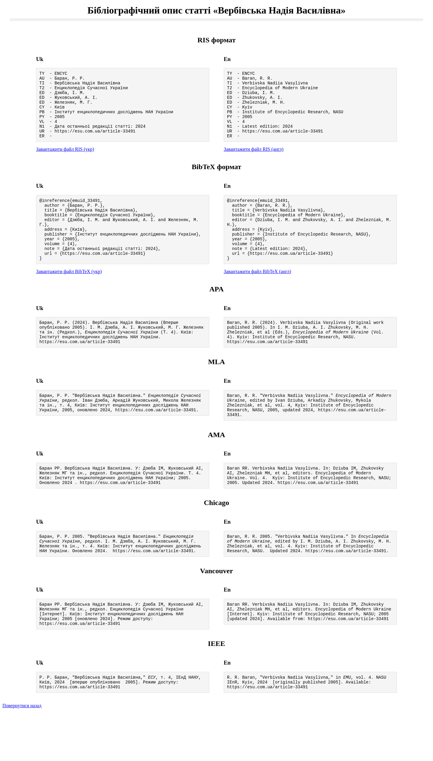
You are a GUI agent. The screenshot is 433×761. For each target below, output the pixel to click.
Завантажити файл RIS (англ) (254, 161)
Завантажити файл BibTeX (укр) (69, 295)
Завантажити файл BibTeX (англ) (257, 295)
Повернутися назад (21, 753)
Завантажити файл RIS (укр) (65, 161)
